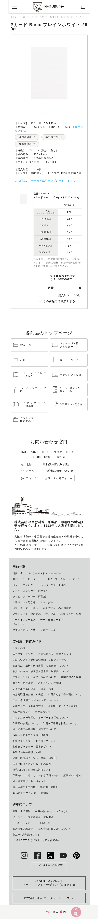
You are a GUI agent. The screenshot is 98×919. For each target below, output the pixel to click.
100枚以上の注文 (64, 275)
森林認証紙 (25, 137)
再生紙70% (52, 137)
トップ (14, 17)
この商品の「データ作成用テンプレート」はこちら (46, 180)
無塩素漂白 (25, 144)
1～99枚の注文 (63, 279)
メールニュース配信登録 (49, 865)
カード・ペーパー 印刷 (33, 17)
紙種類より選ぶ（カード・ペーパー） (67, 17)
